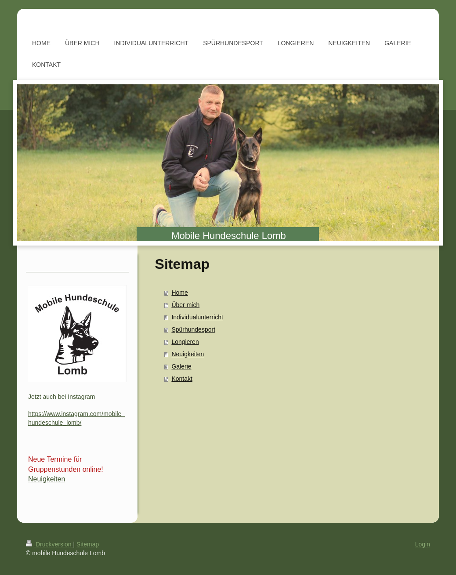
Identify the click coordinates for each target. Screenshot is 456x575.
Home (179, 292)
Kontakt (181, 378)
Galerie (181, 366)
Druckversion (49, 544)
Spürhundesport (193, 329)
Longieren (185, 341)
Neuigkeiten (187, 354)
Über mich (185, 304)
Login (422, 544)
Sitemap (87, 544)
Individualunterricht (197, 317)
